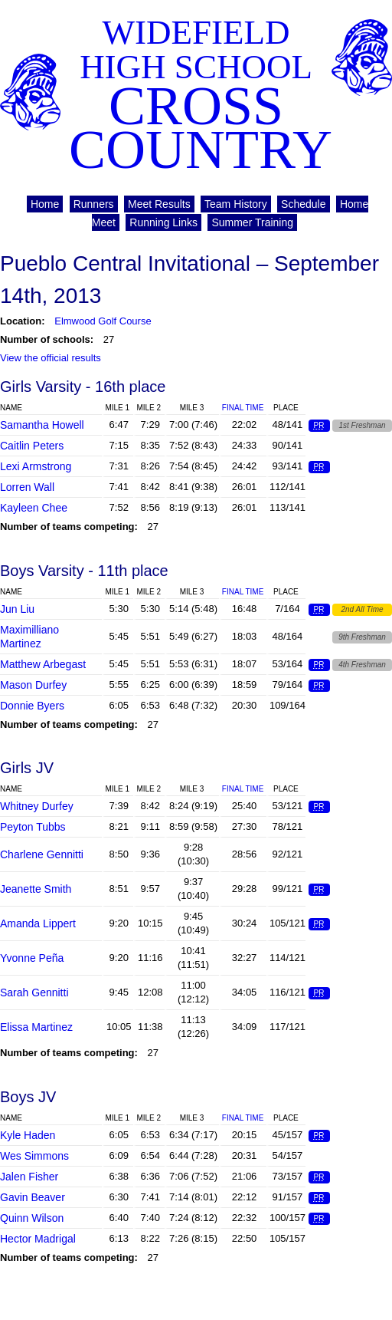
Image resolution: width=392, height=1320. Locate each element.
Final (242, 407)
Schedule (303, 204)
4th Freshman (362, 664)
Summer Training (252, 222)
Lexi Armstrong (35, 466)
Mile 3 (192, 407)
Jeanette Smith (35, 889)
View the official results (50, 358)
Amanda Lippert (38, 923)
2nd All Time (362, 609)
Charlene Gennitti (41, 854)
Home (45, 204)
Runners (94, 204)
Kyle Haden (27, 1135)
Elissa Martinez (36, 1027)
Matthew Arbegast (43, 664)
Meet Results (159, 204)
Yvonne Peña (32, 958)
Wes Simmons (34, 1156)
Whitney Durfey (37, 806)
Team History (235, 204)
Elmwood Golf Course (102, 321)
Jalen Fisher (29, 1176)
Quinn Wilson (32, 1218)
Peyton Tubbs (33, 827)
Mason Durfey (33, 685)
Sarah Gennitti (34, 992)
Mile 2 (148, 407)
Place (286, 407)
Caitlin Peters (32, 445)
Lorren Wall (27, 487)
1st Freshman (361, 425)
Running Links (163, 222)
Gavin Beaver (32, 1197)
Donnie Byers (32, 706)
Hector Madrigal (38, 1239)
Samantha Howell (42, 425)
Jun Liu (17, 609)
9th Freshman (362, 637)
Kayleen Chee (33, 508)
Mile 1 (117, 407)
